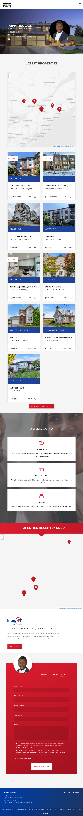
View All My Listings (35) (41, 406)
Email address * (19, 705)
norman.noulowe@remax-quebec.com (21, 36)
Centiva (45, 813)
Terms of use (29, 758)
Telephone (18, 715)
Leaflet (53, 146)
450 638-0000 (14, 34)
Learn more (14, 646)
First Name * (18, 686)
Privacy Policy (19, 758)
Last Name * (18, 695)
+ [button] (9, 74)
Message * (17, 725)
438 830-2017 (14, 32)
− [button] (9, 76)
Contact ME (41, 767)
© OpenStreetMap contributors (68, 146)
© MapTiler (58, 146)
